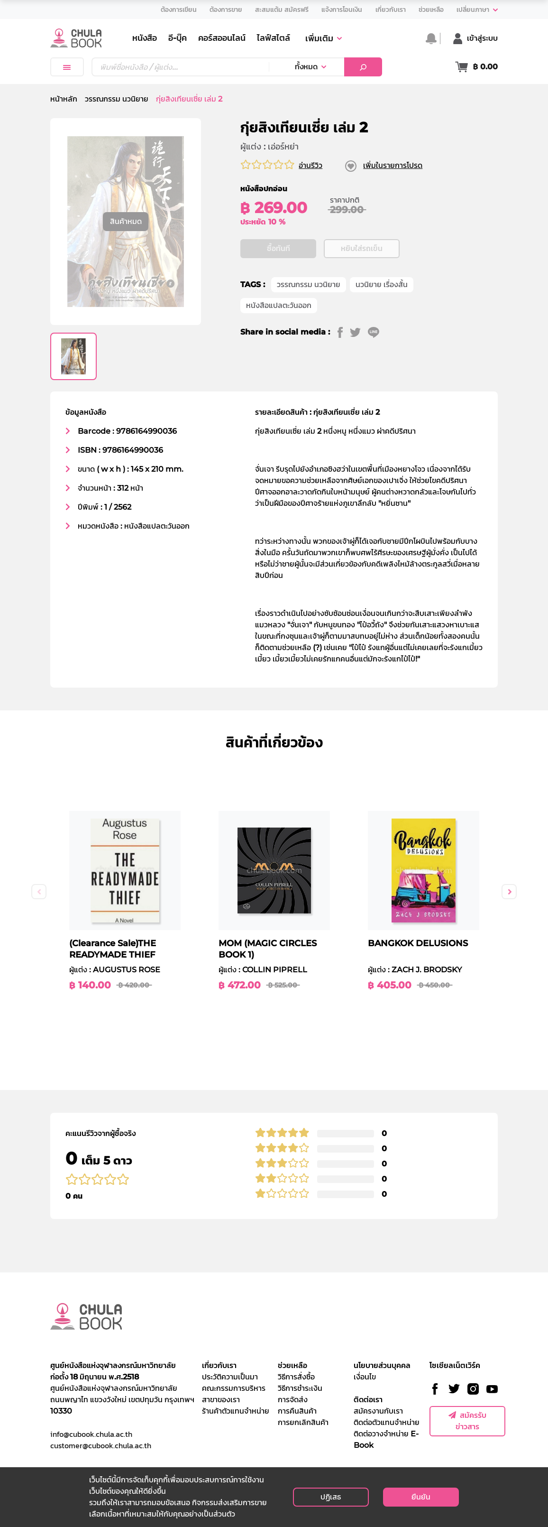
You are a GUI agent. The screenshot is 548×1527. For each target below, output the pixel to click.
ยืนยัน (420, 1496)
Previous (38, 891)
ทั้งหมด (306, 66)
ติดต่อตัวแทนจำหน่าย (387, 1422)
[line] (377, 332)
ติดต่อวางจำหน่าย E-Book (386, 1439)
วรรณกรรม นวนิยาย (116, 98)
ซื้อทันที (278, 248)
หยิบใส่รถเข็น (362, 248)
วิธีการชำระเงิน (300, 1388)
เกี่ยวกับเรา (219, 1365)
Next (509, 891)
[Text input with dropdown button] (180, 66)
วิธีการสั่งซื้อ (296, 1376)
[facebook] (344, 332)
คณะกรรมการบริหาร (233, 1388)
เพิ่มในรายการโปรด (392, 165)
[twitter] (359, 332)
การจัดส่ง (293, 1399)
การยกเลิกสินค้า (303, 1422)
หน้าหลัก (63, 98)
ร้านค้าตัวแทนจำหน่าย (235, 1410)
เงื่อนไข (365, 1376)
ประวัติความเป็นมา (230, 1376)
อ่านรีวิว (310, 165)
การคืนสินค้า (297, 1410)
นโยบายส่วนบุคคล (382, 1365)
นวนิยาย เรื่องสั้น (382, 284)
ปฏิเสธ (330, 1496)
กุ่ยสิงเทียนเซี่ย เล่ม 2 (189, 98)
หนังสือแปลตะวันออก (278, 305)
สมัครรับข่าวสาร (467, 1421)
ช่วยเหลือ (292, 1365)
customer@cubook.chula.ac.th (100, 1445)
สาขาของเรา (221, 1399)
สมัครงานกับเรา (378, 1410)
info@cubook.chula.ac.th (91, 1434)
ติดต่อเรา (368, 1399)
